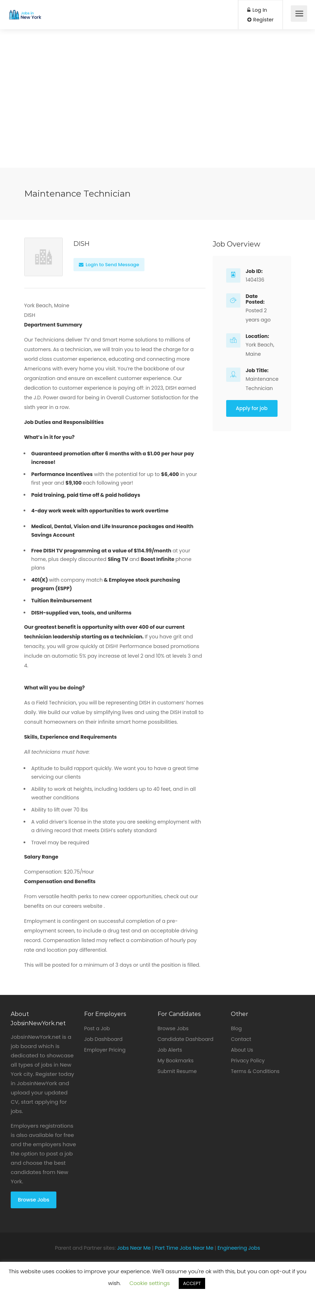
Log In (257, 10)
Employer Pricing (105, 1049)
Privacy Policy (248, 1060)
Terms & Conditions (255, 1071)
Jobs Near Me (134, 1247)
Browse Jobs (33, 1199)
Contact (241, 1039)
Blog (236, 1028)
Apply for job (252, 408)
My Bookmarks (176, 1060)
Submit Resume (177, 1071)
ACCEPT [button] (192, 1283)
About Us (242, 1049)
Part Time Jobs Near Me (184, 1247)
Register (260, 19)
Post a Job (97, 1028)
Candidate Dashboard (186, 1039)
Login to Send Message (109, 264)
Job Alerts (170, 1049)
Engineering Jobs (239, 1247)
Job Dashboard (103, 1039)
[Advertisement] (157, 118)
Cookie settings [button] (149, 1283)
